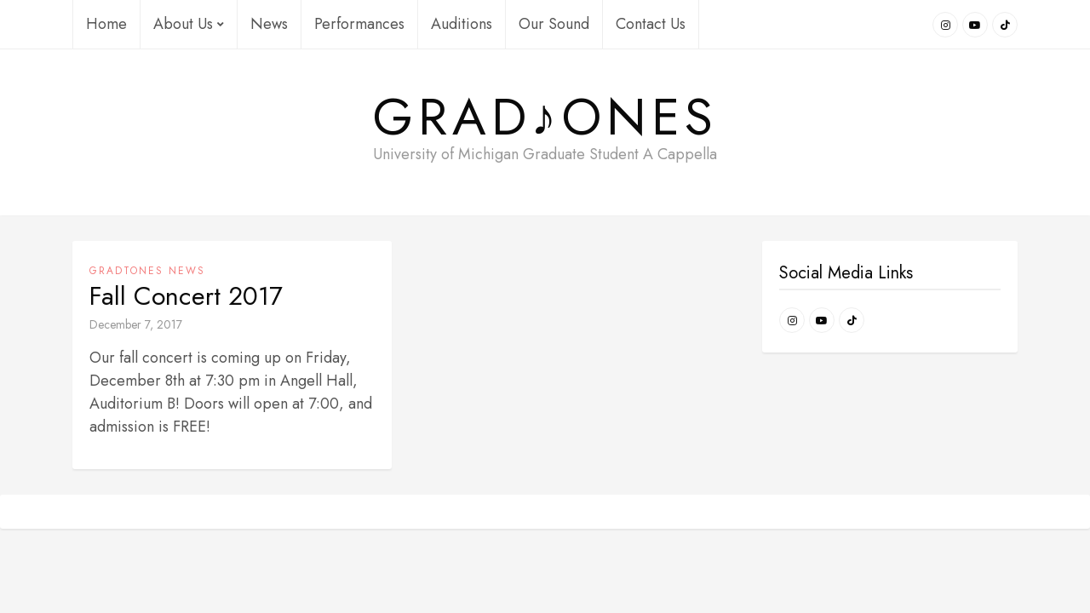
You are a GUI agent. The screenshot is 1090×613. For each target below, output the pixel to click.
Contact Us (651, 24)
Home (106, 24)
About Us (188, 24)
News (269, 24)
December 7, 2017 (135, 324)
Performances (359, 24)
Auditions (461, 24)
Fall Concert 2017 (186, 296)
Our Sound (554, 24)
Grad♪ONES (545, 117)
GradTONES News (147, 270)
